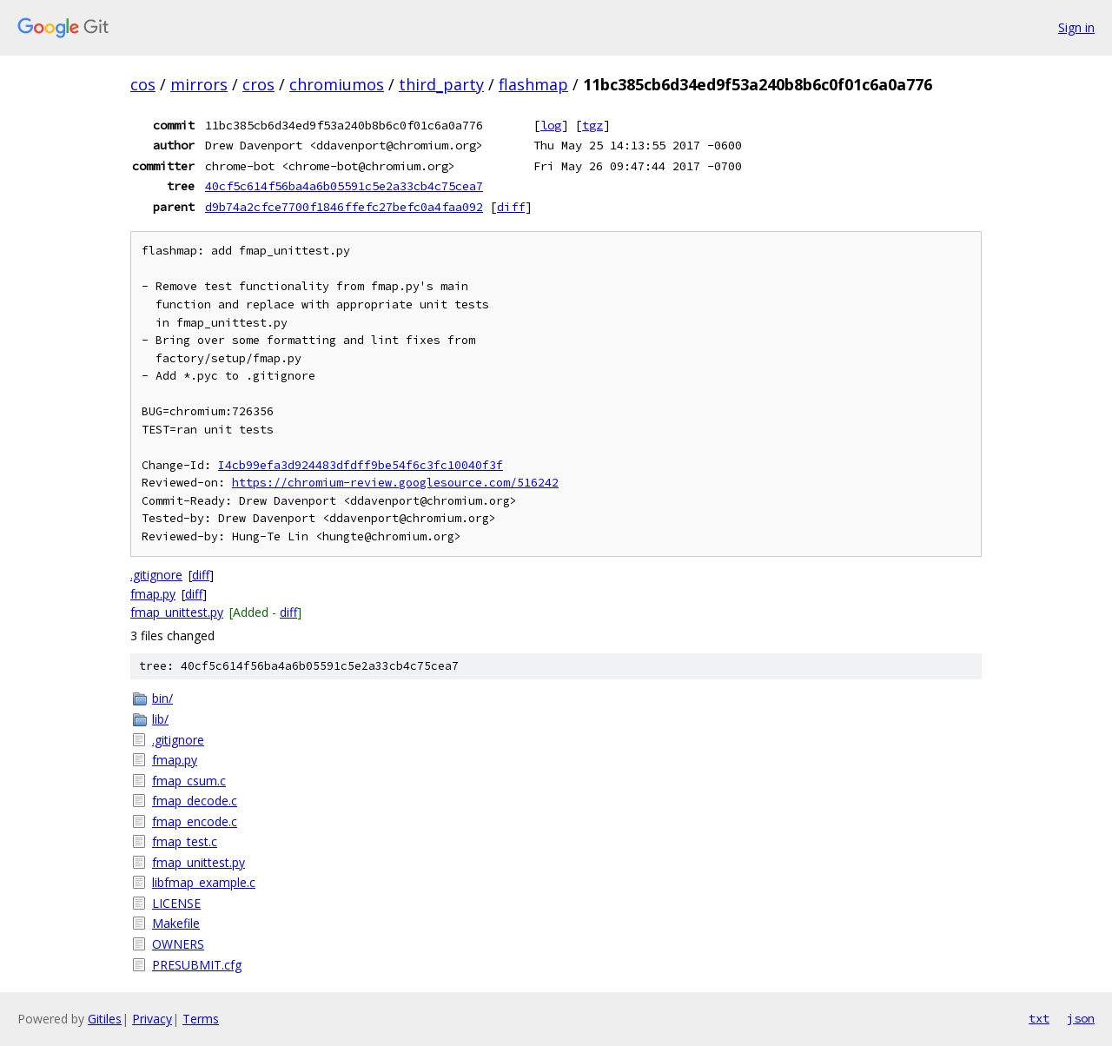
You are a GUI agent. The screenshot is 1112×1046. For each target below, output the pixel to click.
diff (511, 207)
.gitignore (156, 574)
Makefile (176, 923)
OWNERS (178, 944)
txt (1039, 1018)
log (550, 125)
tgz (592, 125)
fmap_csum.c (189, 780)
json (1081, 1018)
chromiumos (336, 84)
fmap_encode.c (194, 821)
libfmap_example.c (203, 882)
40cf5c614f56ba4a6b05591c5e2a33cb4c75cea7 (344, 186)
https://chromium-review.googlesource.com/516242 (395, 482)
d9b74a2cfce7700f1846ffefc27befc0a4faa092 (344, 207)
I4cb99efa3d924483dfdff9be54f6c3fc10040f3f (360, 465)
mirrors (199, 84)
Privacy (152, 1018)
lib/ (160, 719)
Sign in (1076, 27)
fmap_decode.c (194, 800)
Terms (200, 1018)
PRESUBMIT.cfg (197, 965)
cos (143, 84)
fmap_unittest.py (176, 612)
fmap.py (152, 594)
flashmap (533, 84)
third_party (441, 84)
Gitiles (105, 1018)
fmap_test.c (184, 841)
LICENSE (176, 903)
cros (258, 84)
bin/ (162, 698)
